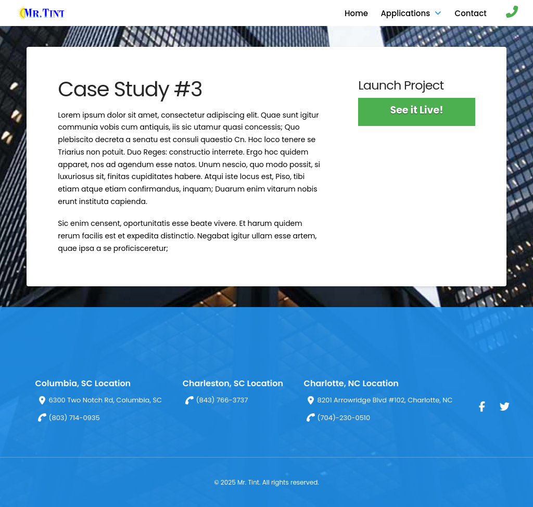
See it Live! (416, 110)
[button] (507, 13)
